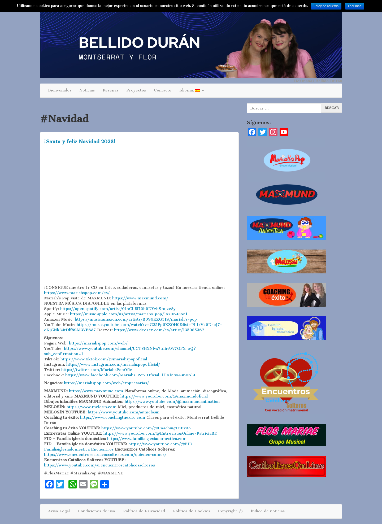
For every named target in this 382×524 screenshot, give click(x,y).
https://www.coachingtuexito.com (112, 417)
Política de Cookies (191, 511)
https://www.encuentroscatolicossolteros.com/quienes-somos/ (105, 454)
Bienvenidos (59, 90)
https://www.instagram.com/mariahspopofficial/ (113, 364)
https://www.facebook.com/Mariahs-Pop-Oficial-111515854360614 (130, 375)
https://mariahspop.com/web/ (98, 343)
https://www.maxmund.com (96, 390)
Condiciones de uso (96, 511)
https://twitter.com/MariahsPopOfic (96, 369)
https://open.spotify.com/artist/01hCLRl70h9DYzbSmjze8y (118, 308)
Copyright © (230, 511)
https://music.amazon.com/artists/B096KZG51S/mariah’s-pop (136, 319)
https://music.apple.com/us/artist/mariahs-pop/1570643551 (128, 314)
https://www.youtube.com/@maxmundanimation (172, 401)
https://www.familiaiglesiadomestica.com (146, 438)
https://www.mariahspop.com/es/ (77, 292)
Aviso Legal (59, 511)
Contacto (162, 90)
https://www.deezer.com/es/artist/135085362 (159, 330)
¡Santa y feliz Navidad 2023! (79, 141)
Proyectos (136, 90)
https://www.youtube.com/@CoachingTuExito (146, 428)
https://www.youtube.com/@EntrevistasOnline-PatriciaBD (160, 433)
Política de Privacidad (144, 511)
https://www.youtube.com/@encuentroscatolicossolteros (99, 465)
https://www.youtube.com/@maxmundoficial (164, 396)
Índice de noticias (268, 511)
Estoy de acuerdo (326, 6)
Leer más (354, 6)
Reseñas (110, 90)
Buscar (331, 108)
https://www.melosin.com (91, 406)
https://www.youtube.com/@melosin (123, 412)
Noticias (87, 90)
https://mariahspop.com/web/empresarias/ (106, 383)
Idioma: (191, 90)
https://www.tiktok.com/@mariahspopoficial (103, 359)
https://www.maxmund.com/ (140, 298)
